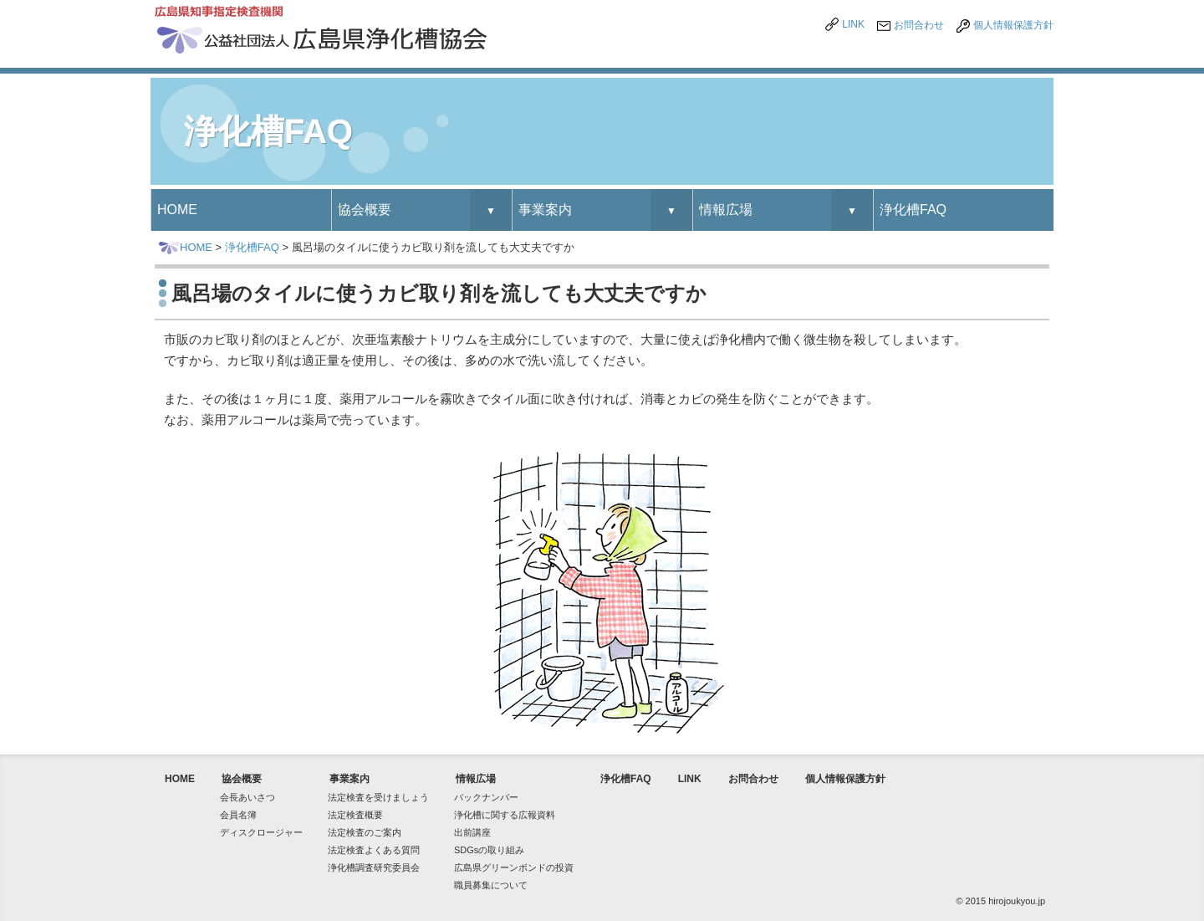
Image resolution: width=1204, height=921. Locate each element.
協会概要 (364, 209)
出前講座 (472, 832)
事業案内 (545, 209)
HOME (177, 209)
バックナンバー (486, 797)
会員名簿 (238, 815)
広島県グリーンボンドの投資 (514, 867)
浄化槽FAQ (913, 209)
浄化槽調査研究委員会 (374, 867)
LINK (853, 24)
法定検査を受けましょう (378, 797)
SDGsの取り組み (489, 850)
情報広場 (725, 209)
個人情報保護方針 (1013, 25)
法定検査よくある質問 (374, 850)
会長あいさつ (247, 797)
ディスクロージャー (261, 832)
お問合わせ (919, 25)
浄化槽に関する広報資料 (504, 815)
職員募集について (491, 885)
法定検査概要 (355, 815)
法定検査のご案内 (364, 832)
